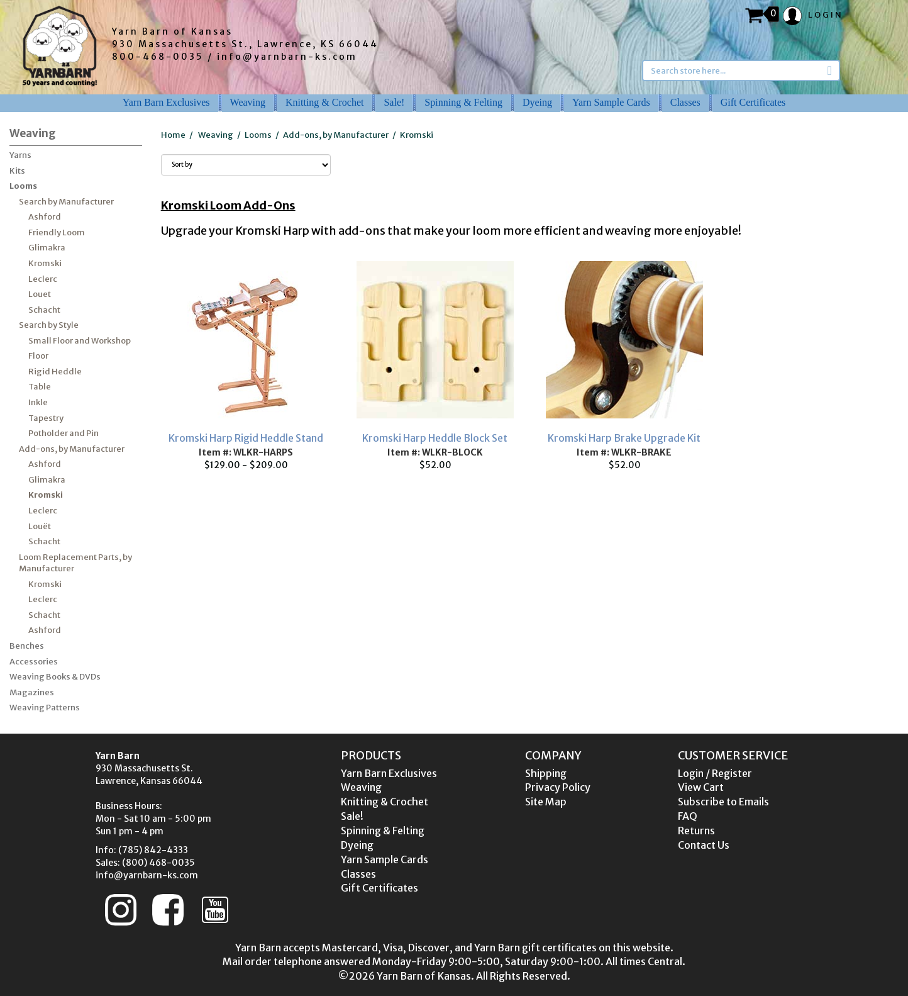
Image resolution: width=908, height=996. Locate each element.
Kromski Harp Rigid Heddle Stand (246, 438)
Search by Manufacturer (66, 201)
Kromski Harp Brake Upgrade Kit (624, 438)
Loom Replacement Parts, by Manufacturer (75, 563)
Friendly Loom (56, 232)
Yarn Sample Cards (611, 102)
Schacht (44, 310)
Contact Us (703, 845)
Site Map (546, 801)
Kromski (45, 263)
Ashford (44, 216)
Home (173, 135)
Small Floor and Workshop (79, 340)
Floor (38, 355)
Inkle (38, 402)
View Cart (701, 787)
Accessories (33, 661)
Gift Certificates (753, 102)
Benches (26, 646)
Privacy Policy (557, 787)
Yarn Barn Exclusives (166, 102)
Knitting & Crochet (324, 102)
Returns (696, 830)
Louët (39, 526)
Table (39, 386)
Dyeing (537, 102)
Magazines (31, 692)
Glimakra (46, 247)
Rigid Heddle (55, 371)
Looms (23, 186)
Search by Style (49, 325)
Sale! (394, 102)
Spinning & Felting (463, 102)
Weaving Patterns (44, 707)
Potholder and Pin (63, 433)
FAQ (687, 816)
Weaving (247, 102)
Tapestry (46, 418)
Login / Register (715, 773)
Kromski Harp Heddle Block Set (434, 438)
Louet (39, 294)
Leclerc (42, 279)
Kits (17, 170)
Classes (685, 102)
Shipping (546, 773)
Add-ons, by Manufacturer (72, 449)
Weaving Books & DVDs (55, 676)
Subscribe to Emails (723, 801)
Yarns (20, 155)
